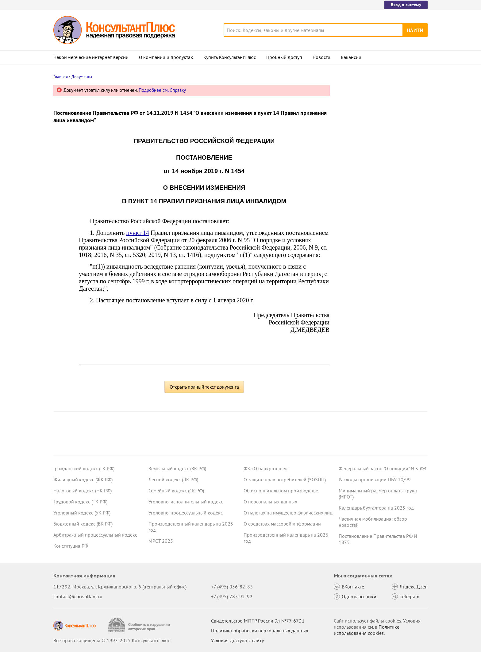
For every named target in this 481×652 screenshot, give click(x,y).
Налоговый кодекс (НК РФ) (82, 490)
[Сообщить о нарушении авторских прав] (139, 625)
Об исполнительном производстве (281, 490)
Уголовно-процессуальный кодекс (185, 513)
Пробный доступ (284, 57)
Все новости (354, 240)
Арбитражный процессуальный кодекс (95, 535)
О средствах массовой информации (282, 524)
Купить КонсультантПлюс (229, 57)
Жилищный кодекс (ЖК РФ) (83, 479)
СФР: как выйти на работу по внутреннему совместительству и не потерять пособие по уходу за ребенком (379, 217)
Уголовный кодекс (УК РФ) (81, 513)
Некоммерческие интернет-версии (91, 57)
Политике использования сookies (366, 630)
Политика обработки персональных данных (259, 630)
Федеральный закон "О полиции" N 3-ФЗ (382, 468)
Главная (60, 76)
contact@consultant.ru (77, 596)
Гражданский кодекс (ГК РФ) (83, 468)
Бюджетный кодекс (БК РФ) (83, 524)
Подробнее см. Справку (162, 90)
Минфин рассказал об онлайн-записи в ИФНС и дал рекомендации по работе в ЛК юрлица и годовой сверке (382, 154)
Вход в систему (406, 4)
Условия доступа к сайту (237, 640)
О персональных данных (270, 502)
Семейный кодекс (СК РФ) (176, 490)
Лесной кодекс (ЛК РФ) (173, 479)
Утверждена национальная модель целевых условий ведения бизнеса (378, 184)
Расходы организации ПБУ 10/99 (375, 479)
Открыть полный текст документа (204, 387)
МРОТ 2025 (160, 541)
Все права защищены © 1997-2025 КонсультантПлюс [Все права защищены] (111, 640)
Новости (321, 57)
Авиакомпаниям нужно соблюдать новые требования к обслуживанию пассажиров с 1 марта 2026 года (378, 120)
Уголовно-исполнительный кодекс (185, 502)
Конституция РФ (70, 546)
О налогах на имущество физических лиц (288, 513)
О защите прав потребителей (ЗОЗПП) (285, 479)
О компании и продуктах (166, 57)
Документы (81, 76)
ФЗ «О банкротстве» (266, 468)
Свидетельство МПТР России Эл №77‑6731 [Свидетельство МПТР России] (258, 621)
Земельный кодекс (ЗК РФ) (177, 468)
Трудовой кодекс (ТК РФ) (80, 502)
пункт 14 (137, 232)
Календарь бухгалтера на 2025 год (376, 508)
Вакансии (351, 57)
